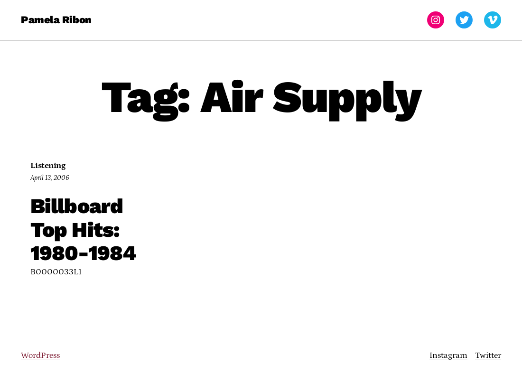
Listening (47, 165)
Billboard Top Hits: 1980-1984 (83, 230)
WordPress (40, 355)
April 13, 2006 (49, 178)
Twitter (488, 355)
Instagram (448, 355)
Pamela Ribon (56, 20)
